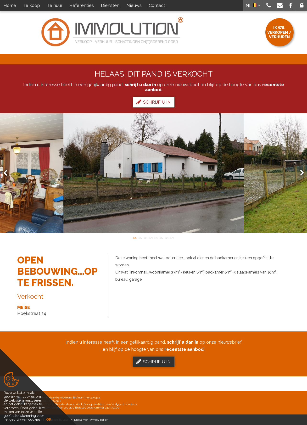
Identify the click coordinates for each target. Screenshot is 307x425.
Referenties (82, 5)
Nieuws (134, 5)
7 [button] (167, 238)
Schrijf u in (153, 102)
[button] (268, 5)
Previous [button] (7, 173)
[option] (153, 173)
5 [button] (156, 238)
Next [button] (300, 173)
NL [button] (253, 5)
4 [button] (151, 238)
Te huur (54, 5)
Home (10, 5)
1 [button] (135, 238)
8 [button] (172, 238)
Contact (157, 5)
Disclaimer (81, 419)
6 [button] (161, 238)
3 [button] (146, 238)
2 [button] (140, 238)
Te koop (31, 5)
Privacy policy (99, 419)
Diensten (110, 5)
